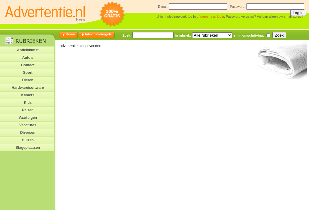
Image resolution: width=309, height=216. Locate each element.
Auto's (27, 58)
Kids (28, 102)
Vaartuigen (28, 118)
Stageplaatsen (28, 148)
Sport (27, 72)
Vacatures (27, 125)
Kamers (27, 95)
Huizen (28, 140)
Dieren (27, 80)
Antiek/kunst (27, 50)
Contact (28, 65)
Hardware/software (28, 88)
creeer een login (212, 16)
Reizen (28, 110)
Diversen (27, 132)
